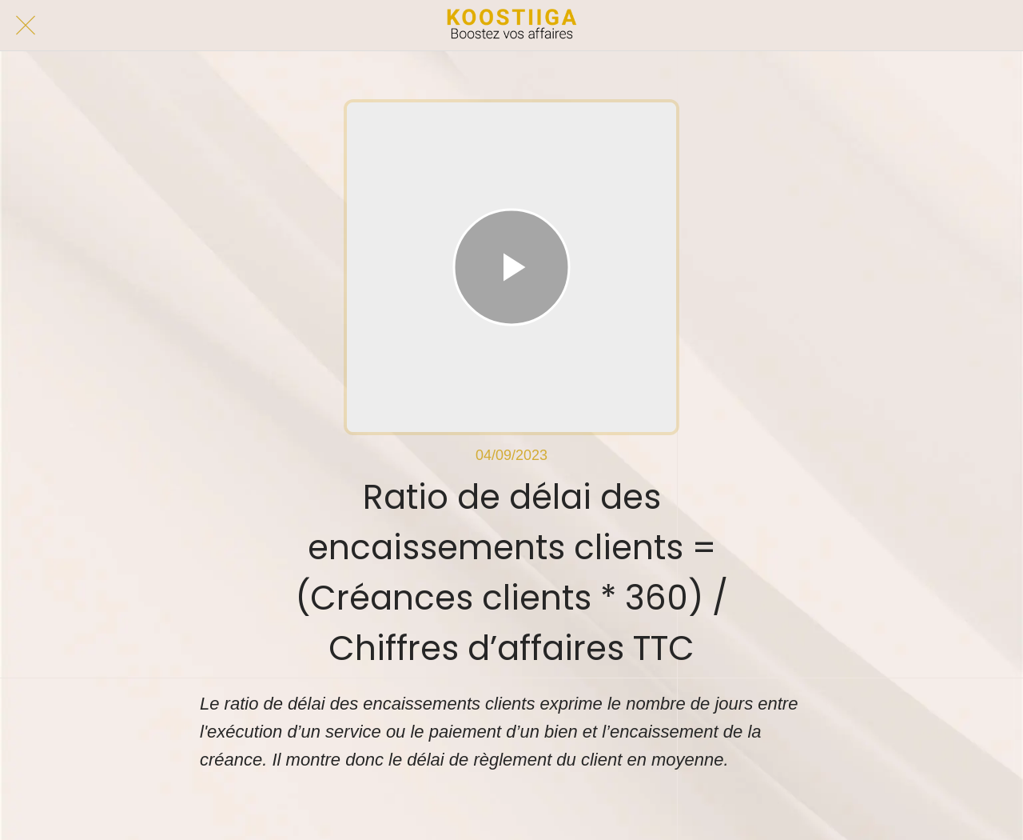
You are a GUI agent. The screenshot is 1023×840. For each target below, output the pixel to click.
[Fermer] (25, 25)
